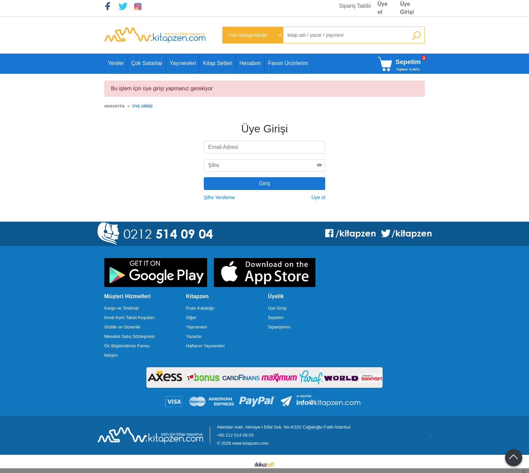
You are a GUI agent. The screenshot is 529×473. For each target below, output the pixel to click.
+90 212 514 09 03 (235, 435)
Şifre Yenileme (219, 197)
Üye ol (318, 197)
